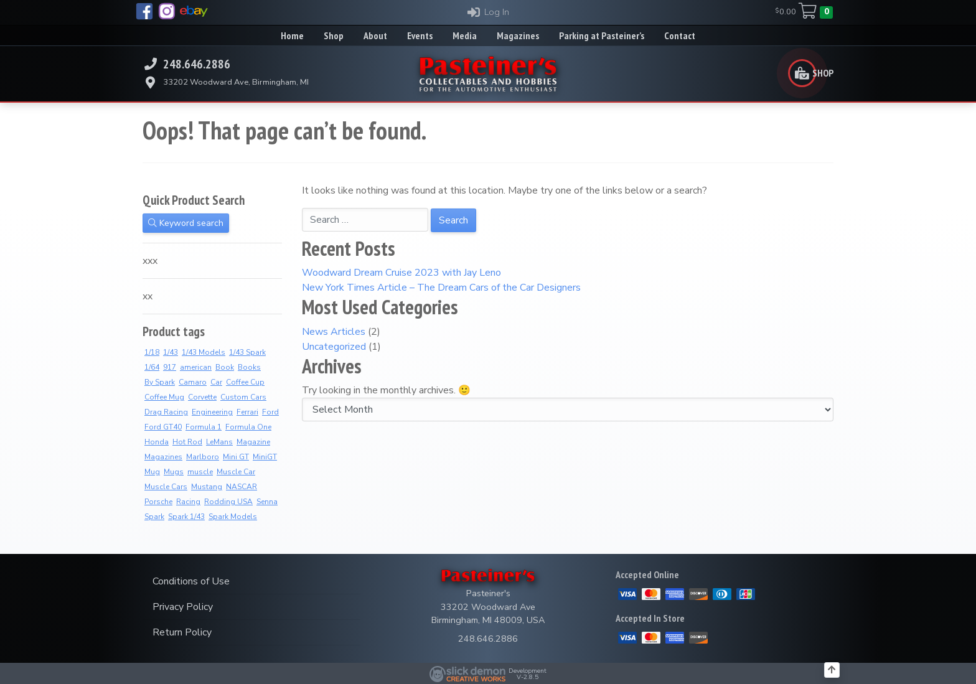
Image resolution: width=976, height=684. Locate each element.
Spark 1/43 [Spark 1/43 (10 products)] (186, 517)
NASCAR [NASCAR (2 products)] (241, 487)
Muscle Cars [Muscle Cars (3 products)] (165, 487)
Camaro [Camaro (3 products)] (193, 382)
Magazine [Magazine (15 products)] (253, 442)
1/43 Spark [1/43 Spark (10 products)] (247, 352)
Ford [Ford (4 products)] (270, 412)
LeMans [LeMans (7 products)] (219, 442)
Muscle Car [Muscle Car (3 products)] (236, 472)
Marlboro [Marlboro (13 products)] (202, 457)
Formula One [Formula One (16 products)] (248, 427)
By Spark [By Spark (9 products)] (159, 382)
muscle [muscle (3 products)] (200, 472)
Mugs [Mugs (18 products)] (174, 472)
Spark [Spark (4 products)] (154, 517)
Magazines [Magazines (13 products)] (163, 457)
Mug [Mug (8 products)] (152, 472)
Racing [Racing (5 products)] (188, 502)
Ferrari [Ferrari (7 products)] (247, 412)
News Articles (333, 332)
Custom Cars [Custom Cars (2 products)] (243, 397)
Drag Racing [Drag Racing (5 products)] (166, 412)
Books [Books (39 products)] (249, 367)
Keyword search (185, 223)
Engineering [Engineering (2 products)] (212, 412)
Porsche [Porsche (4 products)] (158, 502)
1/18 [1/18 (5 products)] (151, 352)
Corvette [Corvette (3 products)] (202, 397)
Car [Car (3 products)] (216, 382)
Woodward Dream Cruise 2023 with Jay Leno (401, 272)
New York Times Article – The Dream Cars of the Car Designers (441, 287)
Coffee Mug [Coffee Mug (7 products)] (164, 397)
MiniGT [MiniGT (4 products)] (265, 457)
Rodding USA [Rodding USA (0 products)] (228, 502)
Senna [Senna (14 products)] (267, 502)
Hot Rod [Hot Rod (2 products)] (187, 442)
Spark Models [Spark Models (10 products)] (233, 517)
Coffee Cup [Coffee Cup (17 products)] (245, 382)
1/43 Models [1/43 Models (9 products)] (203, 352)
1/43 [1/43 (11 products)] (170, 352)
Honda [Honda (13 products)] (156, 442)
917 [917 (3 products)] (169, 367)
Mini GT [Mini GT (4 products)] (236, 457)
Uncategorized (334, 347)
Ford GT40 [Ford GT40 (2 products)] (163, 427)
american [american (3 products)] (196, 367)
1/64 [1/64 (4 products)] (151, 367)
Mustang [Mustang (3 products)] (206, 487)
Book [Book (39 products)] (224, 367)
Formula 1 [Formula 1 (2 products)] (203, 427)
